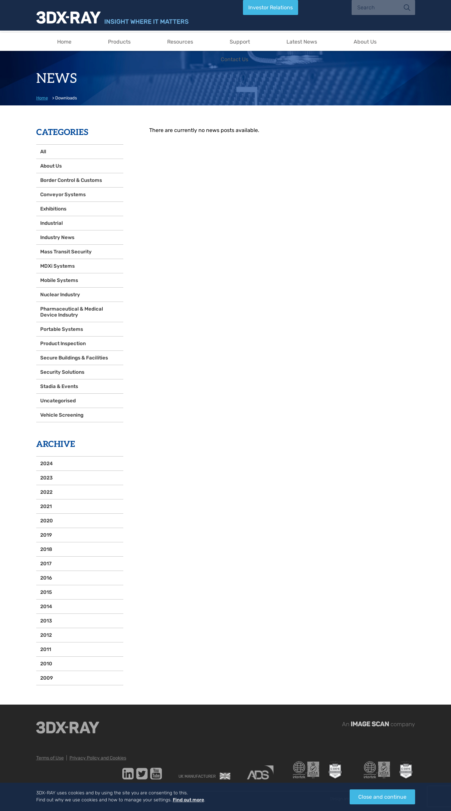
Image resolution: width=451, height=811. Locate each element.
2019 (46, 535)
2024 (46, 464)
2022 (46, 492)
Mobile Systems (59, 280)
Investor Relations (270, 7)
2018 (46, 549)
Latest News (301, 42)
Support (240, 42)
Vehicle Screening (61, 415)
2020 (46, 521)
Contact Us (234, 59)
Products (119, 42)
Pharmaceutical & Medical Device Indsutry (71, 312)
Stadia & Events (59, 386)
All (43, 152)
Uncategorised (58, 401)
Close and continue (382, 797)
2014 (46, 606)
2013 (46, 621)
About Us (365, 42)
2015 (46, 592)
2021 (46, 506)
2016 (46, 578)
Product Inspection (63, 343)
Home (64, 42)
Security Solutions (62, 372)
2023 (46, 478)
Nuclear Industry (60, 295)
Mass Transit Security (66, 252)
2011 (45, 649)
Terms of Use (50, 758)
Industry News (57, 237)
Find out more (188, 800)
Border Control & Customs (71, 180)
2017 (46, 564)
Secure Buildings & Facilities (74, 358)
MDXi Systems (57, 266)
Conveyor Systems (63, 195)
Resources (180, 42)
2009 (46, 678)
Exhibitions (53, 209)
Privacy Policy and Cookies (97, 758)
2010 (46, 664)
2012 (46, 635)
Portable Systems (61, 329)
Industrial (51, 223)
